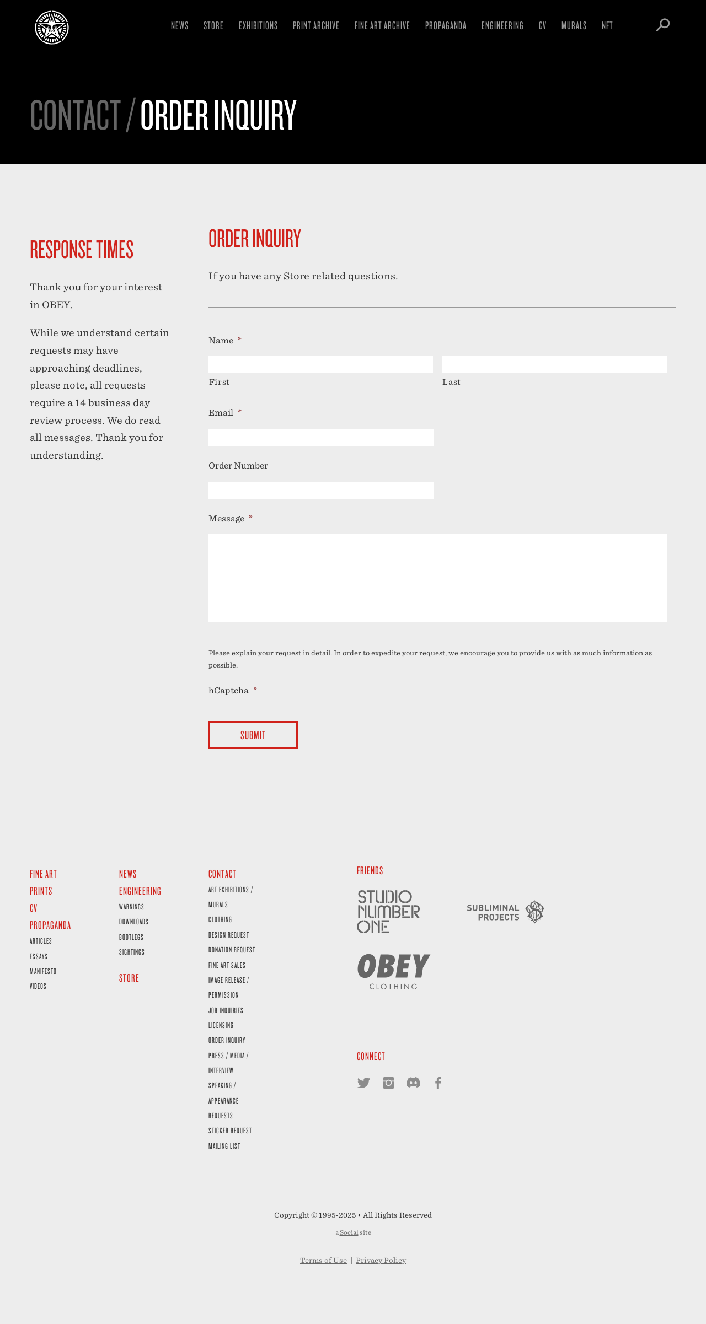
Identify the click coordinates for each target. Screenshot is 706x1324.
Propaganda (446, 25)
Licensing (221, 1025)
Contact (222, 873)
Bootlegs (131, 937)
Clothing (220, 919)
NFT (607, 25)
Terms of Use (323, 1260)
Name (225, 340)
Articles (41, 940)
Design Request (228, 934)
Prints (41, 890)
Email (225, 412)
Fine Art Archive (382, 25)
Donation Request (231, 949)
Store (214, 25)
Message (230, 518)
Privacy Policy (381, 1260)
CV (543, 25)
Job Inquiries (226, 1010)
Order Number (238, 465)
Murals (574, 25)
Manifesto (43, 971)
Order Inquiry (226, 1040)
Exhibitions (258, 25)
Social (349, 1232)
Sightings (132, 951)
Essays (39, 956)
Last (451, 381)
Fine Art (43, 873)
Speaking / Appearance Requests (223, 1100)
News (180, 25)
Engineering (503, 25)
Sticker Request (230, 1130)
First (219, 381)
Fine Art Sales (227, 965)
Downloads (134, 921)
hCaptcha (232, 690)
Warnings (132, 906)
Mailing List (224, 1145)
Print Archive (316, 25)
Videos (38, 986)
